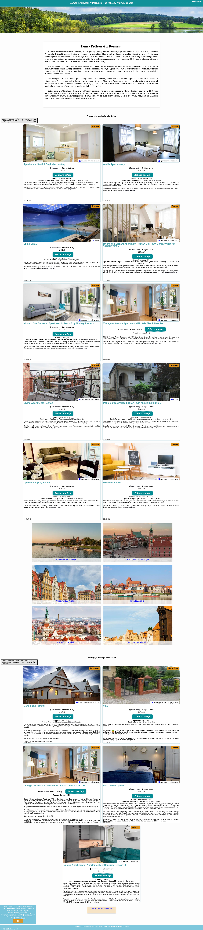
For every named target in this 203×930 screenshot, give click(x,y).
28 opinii (146, 723)
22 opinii (88, 341)
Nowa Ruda (173, 668)
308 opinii (151, 181)
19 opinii (78, 181)
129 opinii (73, 500)
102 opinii (69, 261)
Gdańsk (175, 748)
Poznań (95, 126)
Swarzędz (174, 365)
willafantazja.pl (197, 1)
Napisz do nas (124, 926)
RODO (23, 918)
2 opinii (177, 263)
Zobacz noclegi (63, 176)
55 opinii (163, 420)
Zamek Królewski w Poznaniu (101, 909)
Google (5, 908)
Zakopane (94, 668)
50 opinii (125, 882)
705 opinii (74, 420)
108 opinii (71, 723)
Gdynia (135, 827)
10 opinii (151, 803)
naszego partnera (70, 190)
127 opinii (150, 500)
